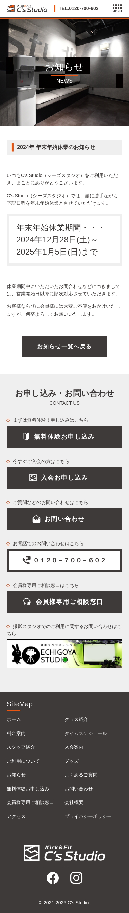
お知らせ (16, 774)
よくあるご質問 (81, 774)
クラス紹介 (76, 719)
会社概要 (73, 802)
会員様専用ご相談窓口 (30, 802)
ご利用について (23, 761)
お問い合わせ (78, 788)
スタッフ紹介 (21, 747)
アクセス (16, 816)
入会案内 (73, 747)
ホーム (14, 719)
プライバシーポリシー (88, 816)
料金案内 (16, 733)
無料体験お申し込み (28, 788)
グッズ (71, 761)
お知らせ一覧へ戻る (64, 346)
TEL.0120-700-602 (79, 8)
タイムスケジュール (85, 733)
